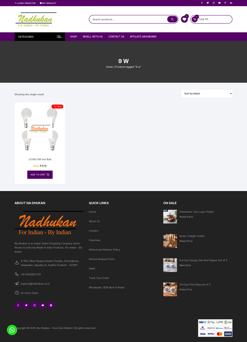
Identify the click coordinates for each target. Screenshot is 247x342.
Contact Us (116, 36)
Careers (93, 230)
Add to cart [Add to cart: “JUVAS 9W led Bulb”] (40, 174)
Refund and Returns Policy (104, 249)
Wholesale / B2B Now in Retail (106, 287)
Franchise (94, 240)
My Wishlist (48, 3)
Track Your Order (99, 278)
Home (109, 66)
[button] (12, 330)
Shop (73, 36)
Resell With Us (93, 36)
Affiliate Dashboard (143, 36)
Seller (92, 268)
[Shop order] (206, 93)
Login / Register (25, 3)
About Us (94, 221)
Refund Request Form (102, 259)
